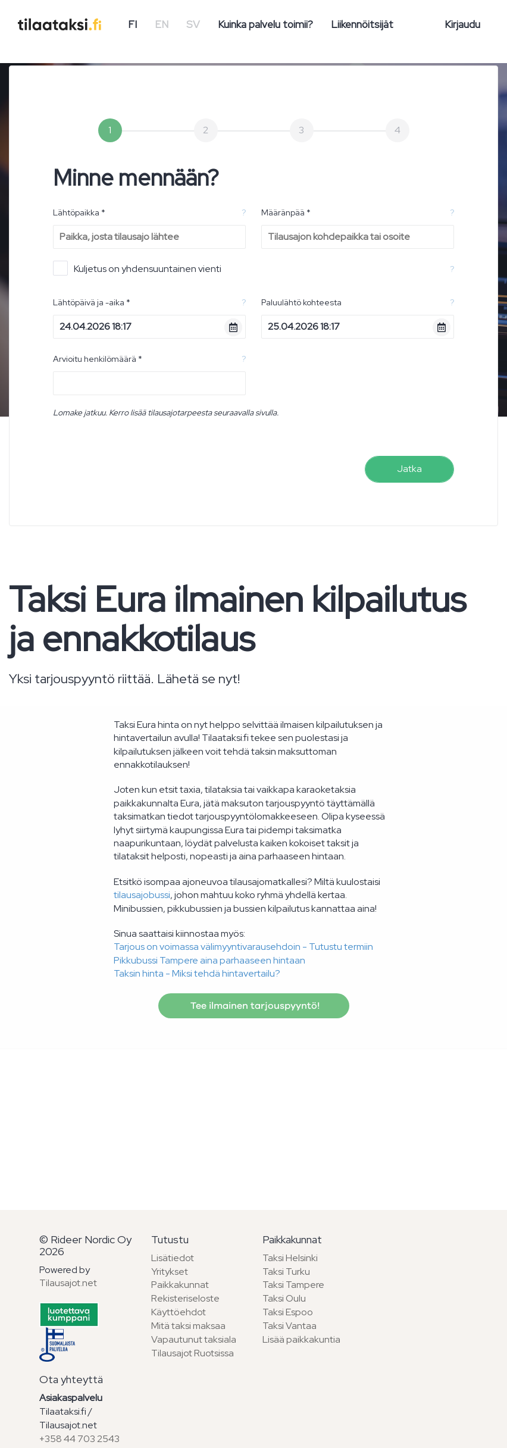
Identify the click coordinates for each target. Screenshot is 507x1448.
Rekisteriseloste (185, 1298)
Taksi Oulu (284, 1298)
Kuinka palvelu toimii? (265, 24)
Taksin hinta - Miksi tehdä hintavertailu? (197, 973)
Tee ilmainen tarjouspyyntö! (254, 1005)
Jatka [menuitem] (409, 468)
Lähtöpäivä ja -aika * (91, 302)
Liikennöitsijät (362, 24)
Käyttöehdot (178, 1312)
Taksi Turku (286, 1271)
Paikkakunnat (180, 1284)
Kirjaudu (462, 24)
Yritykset (169, 1271)
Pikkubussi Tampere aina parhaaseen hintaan (209, 960)
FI (132, 24)
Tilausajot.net (68, 1283)
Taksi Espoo (287, 1312)
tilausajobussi (142, 895)
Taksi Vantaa (289, 1325)
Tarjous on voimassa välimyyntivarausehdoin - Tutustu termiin (243, 946)
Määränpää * (286, 212)
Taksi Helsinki (290, 1258)
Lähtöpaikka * (79, 212)
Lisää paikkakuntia (301, 1339)
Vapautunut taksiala (193, 1339)
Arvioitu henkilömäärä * (97, 359)
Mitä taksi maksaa (188, 1325)
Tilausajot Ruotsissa (192, 1353)
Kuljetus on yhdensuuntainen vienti (137, 268)
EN (161, 24)
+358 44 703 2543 (79, 1439)
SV (193, 24)
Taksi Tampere (293, 1284)
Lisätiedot (172, 1258)
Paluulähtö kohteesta (301, 302)
